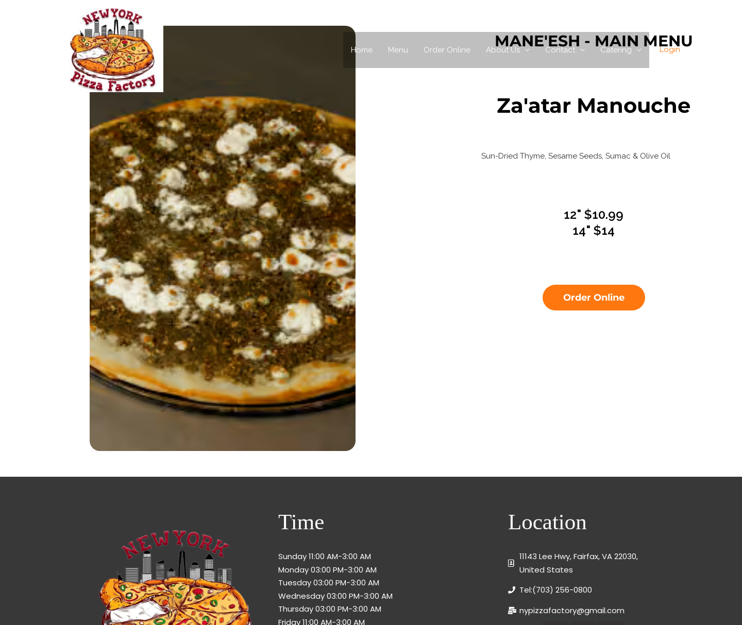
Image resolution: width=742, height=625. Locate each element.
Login (670, 49)
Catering (616, 50)
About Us (503, 50)
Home (362, 50)
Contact (560, 50)
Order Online (447, 50)
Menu (398, 50)
